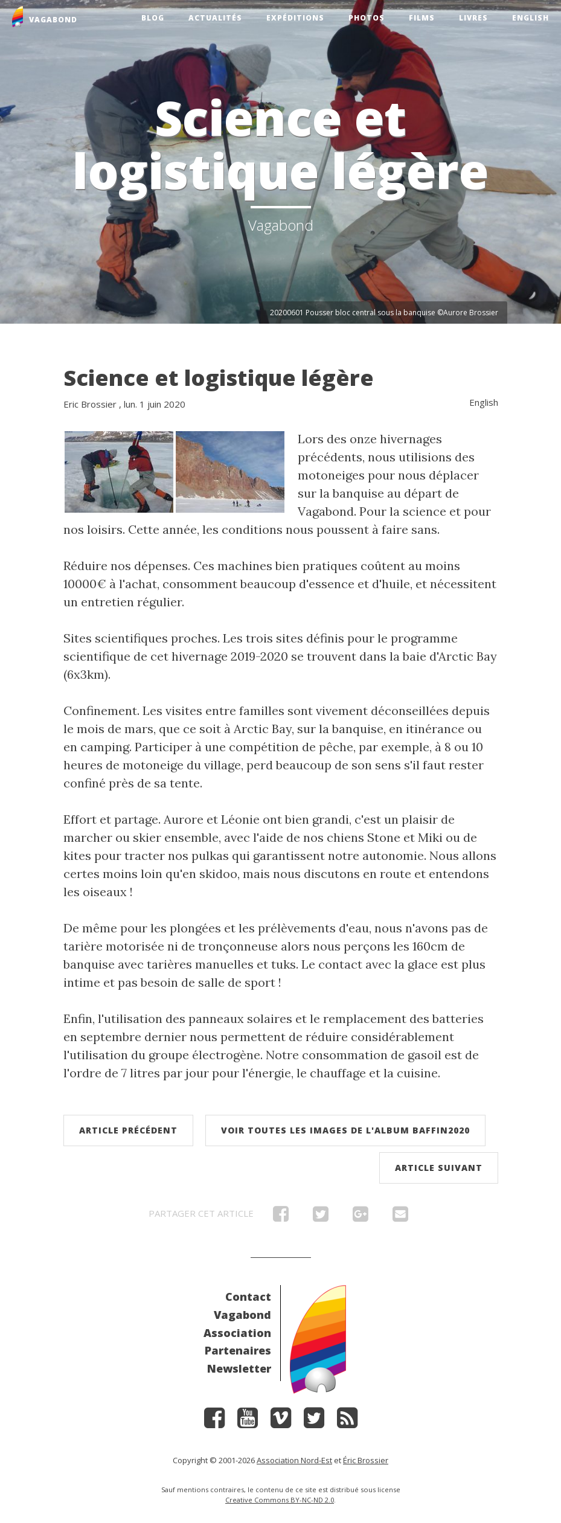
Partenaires (238, 1350)
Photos (366, 18)
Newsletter (239, 1368)
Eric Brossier (90, 404)
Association (237, 1333)
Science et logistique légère (218, 378)
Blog (152, 18)
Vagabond (242, 1314)
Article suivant (438, 1167)
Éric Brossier (365, 1460)
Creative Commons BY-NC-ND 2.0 (279, 1499)
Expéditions (295, 18)
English (530, 18)
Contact (248, 1296)
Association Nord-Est (294, 1460)
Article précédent (128, 1130)
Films (422, 18)
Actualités (215, 18)
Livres (473, 18)
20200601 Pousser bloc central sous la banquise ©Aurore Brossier (384, 312)
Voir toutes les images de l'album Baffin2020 (345, 1130)
